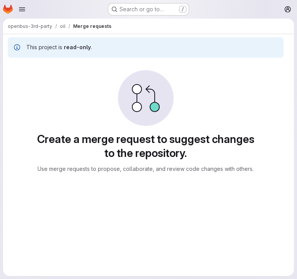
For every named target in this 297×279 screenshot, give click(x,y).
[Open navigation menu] (22, 9)
